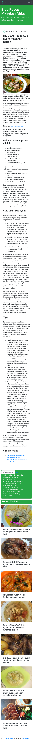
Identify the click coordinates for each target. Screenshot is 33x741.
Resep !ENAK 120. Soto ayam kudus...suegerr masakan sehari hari (14, 692)
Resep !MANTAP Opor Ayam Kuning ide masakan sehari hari (16, 531)
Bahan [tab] (18, 472)
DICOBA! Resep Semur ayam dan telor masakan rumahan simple (16, 660)
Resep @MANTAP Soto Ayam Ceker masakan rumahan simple (14, 627)
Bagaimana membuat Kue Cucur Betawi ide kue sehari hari (16, 725)
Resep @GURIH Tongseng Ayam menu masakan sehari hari (16, 564)
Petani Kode (25, 738)
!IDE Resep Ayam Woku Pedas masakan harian (14, 596)
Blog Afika (6, 2)
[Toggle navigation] (29, 2)
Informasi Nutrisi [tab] (8, 472)
